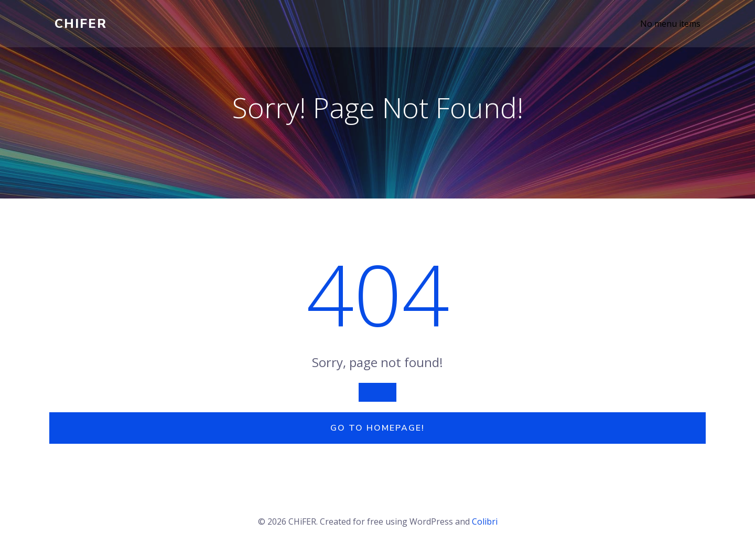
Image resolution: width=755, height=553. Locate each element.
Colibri (485, 521)
